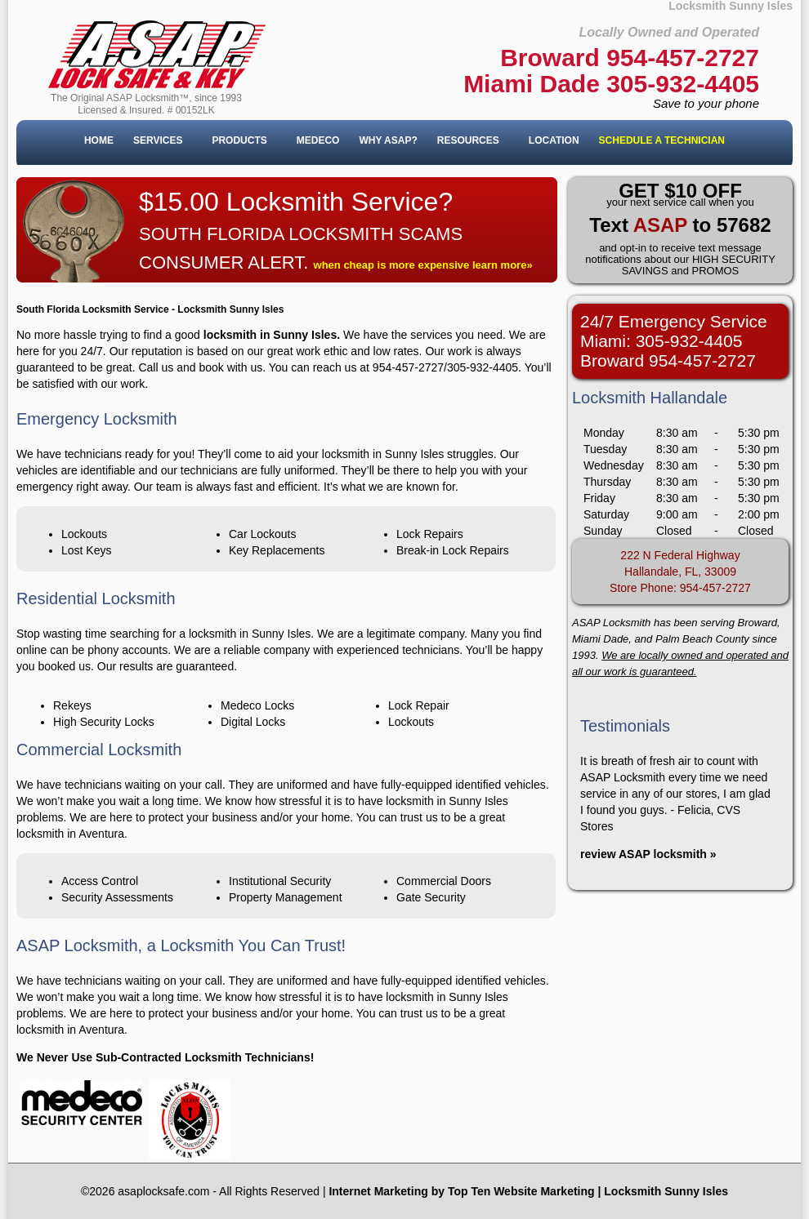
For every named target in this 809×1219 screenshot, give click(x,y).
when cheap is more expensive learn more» (423, 265)
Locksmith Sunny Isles (666, 1191)
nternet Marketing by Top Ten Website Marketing (463, 1191)
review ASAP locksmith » (648, 854)
